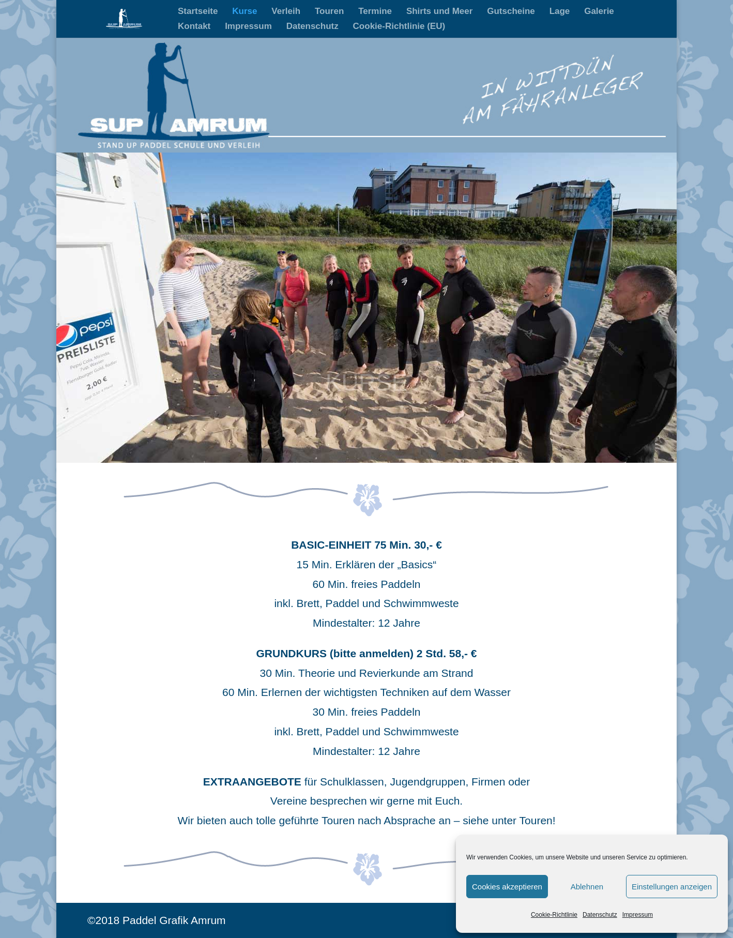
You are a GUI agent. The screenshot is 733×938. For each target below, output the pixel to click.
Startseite (198, 12)
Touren (329, 12)
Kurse (244, 12)
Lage (559, 12)
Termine (375, 12)
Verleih (285, 12)
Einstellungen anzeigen (672, 886)
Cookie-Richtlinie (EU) (399, 27)
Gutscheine (511, 12)
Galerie (599, 12)
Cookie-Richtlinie (554, 914)
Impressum (637, 914)
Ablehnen (587, 886)
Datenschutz (600, 914)
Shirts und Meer (439, 12)
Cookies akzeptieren (507, 886)
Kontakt (194, 27)
